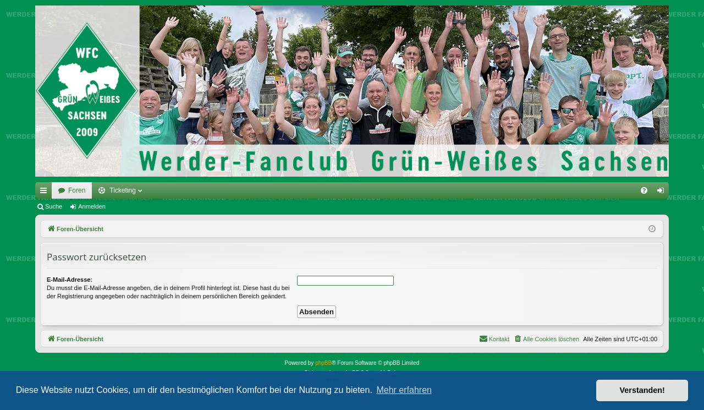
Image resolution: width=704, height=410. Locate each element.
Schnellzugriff (46, 193)
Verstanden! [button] (642, 390)
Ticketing (122, 190)
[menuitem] (644, 190)
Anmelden (92, 206)
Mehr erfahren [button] (404, 390)
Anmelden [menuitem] (663, 193)
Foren (76, 190)
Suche (53, 206)
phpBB (323, 363)
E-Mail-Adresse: (69, 279)
